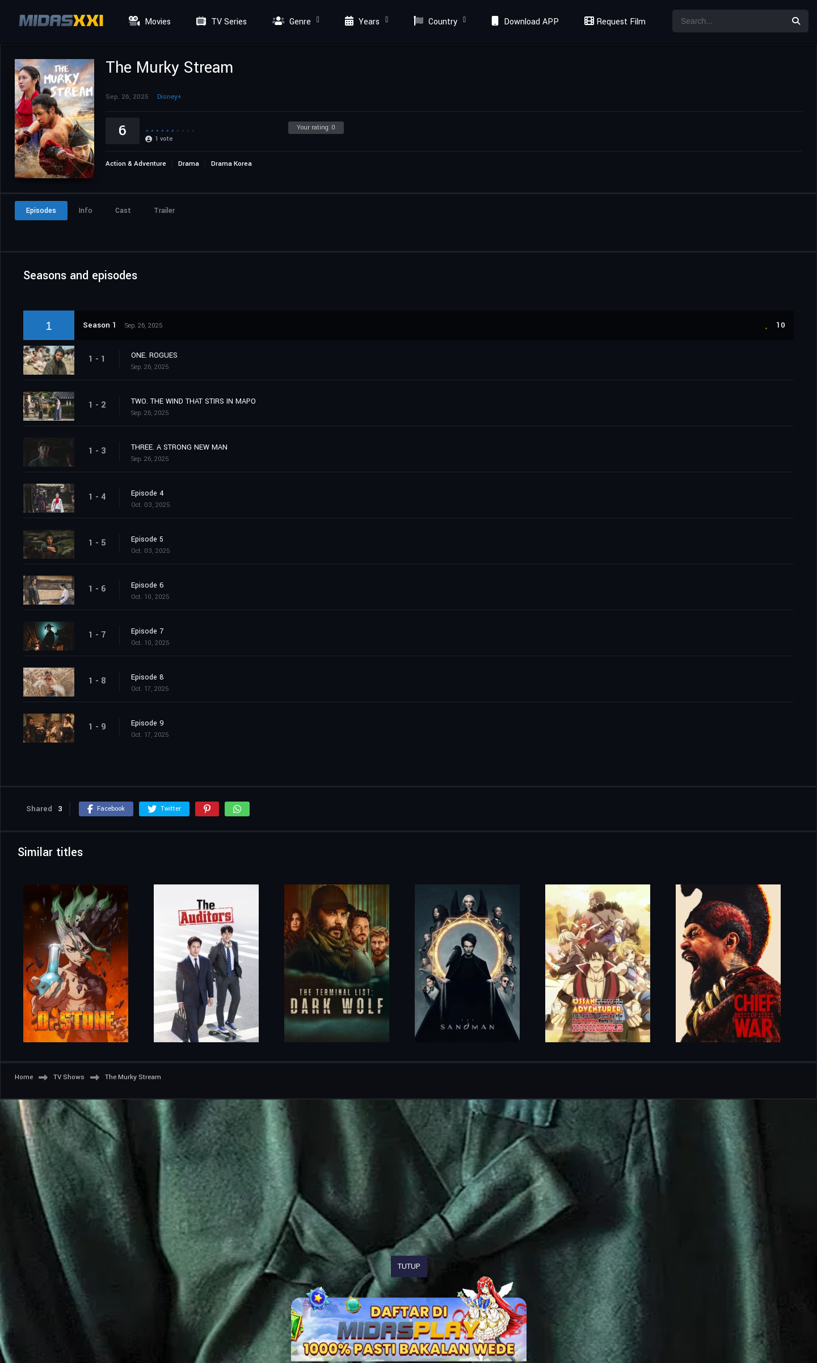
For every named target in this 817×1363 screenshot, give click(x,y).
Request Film (613, 22)
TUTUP (409, 1266)
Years (361, 22)
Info (85, 211)
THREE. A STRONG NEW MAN (179, 447)
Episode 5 (147, 539)
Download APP (523, 22)
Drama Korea (231, 163)
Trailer (164, 211)
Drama (188, 163)
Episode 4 (147, 493)
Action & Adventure (136, 163)
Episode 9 (147, 723)
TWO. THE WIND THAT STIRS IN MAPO (193, 401)
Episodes (41, 211)
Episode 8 (147, 677)
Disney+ (169, 97)
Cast (123, 211)
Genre (290, 22)
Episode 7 (147, 631)
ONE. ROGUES (154, 355)
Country (434, 22)
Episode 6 (147, 585)
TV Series (220, 22)
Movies (148, 22)
